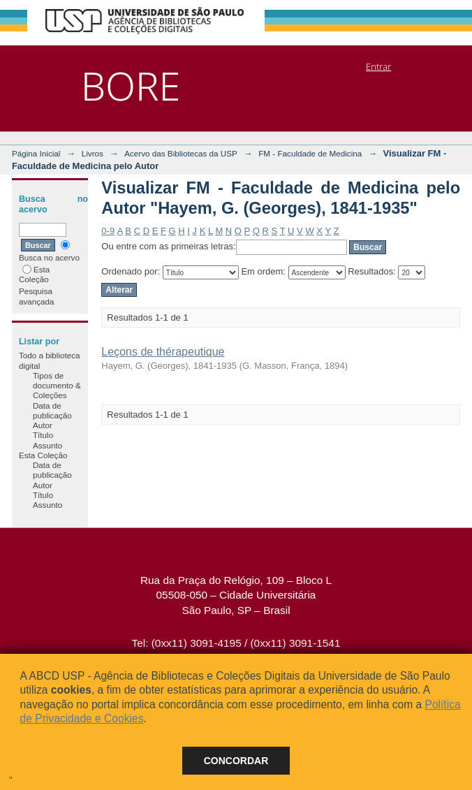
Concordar (236, 760)
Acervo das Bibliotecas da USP (180, 153)
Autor (42, 425)
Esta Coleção (34, 274)
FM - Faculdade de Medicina (310, 153)
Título (43, 434)
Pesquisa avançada (36, 295)
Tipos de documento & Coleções (57, 385)
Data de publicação (52, 410)
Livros (92, 153)
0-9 (108, 231)
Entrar (378, 66)
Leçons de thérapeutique (162, 352)
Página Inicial (36, 153)
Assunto (47, 445)
